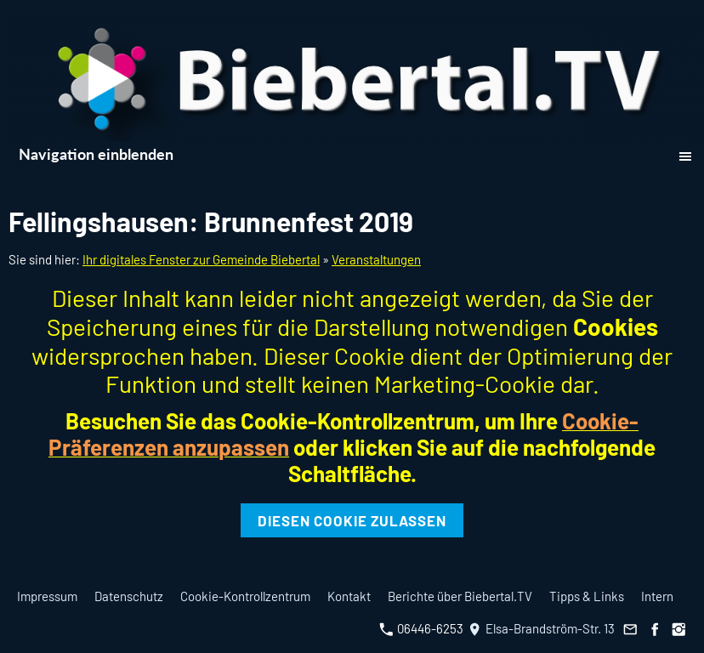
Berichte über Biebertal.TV (460, 596)
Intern (657, 596)
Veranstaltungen (376, 259)
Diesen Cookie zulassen (352, 520)
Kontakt (349, 596)
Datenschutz (128, 596)
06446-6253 (421, 628)
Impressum (47, 596)
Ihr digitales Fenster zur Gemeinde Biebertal (201, 259)
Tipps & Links (586, 596)
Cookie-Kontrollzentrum (245, 596)
